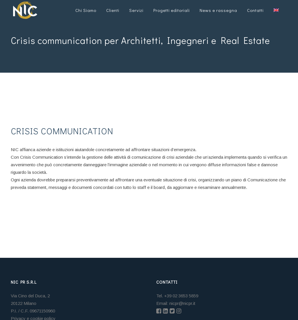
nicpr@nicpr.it (182, 303)
